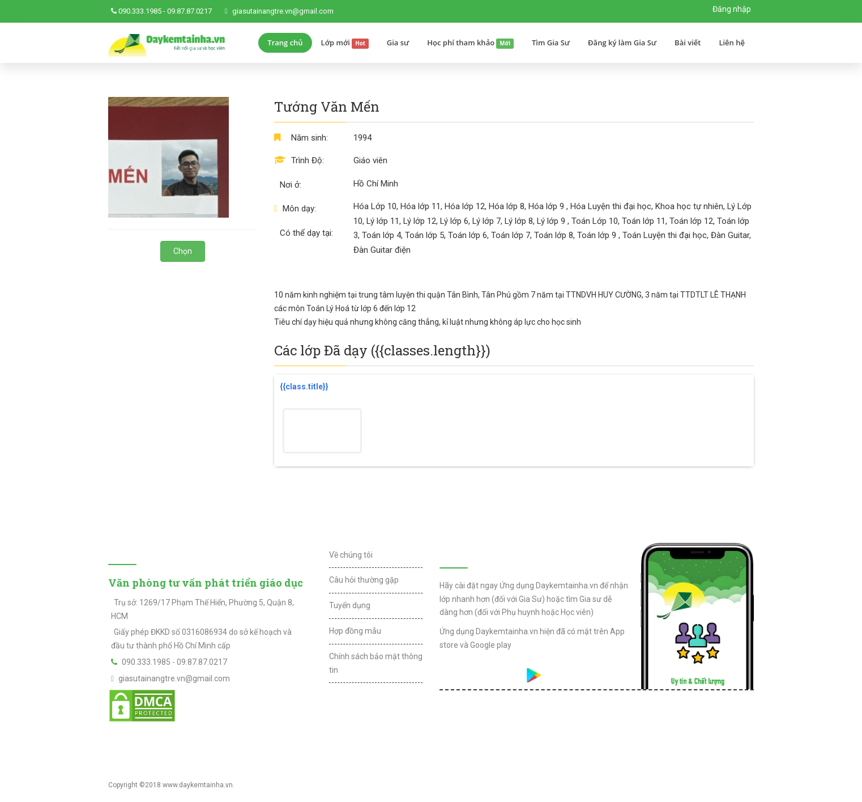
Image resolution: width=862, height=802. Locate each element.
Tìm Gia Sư (551, 42)
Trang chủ (284, 42)
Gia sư (398, 42)
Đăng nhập (731, 9)
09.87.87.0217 (189, 11)
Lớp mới (345, 43)
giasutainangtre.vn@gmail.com (283, 11)
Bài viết (688, 42)
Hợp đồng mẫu (355, 630)
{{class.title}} (304, 386)
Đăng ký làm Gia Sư (622, 42)
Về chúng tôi (351, 554)
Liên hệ (732, 42)
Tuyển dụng (349, 605)
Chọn (182, 251)
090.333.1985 (139, 11)
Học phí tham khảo (470, 43)
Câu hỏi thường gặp (364, 579)
